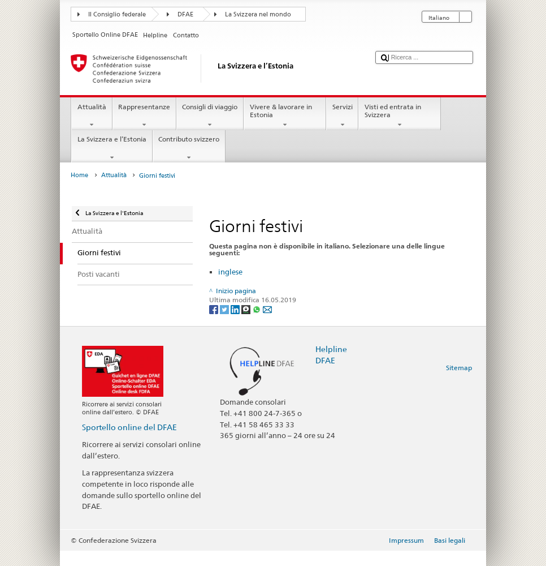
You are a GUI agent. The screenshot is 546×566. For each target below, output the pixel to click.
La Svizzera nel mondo (258, 14)
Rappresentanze (144, 116)
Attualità (91, 116)
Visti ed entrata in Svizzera (399, 116)
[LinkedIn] (236, 309)
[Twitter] (225, 309)
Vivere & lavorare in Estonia (285, 116)
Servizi (342, 116)
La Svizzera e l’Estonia (111, 148)
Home (79, 175)
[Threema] (246, 309)
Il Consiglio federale (117, 14)
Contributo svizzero (189, 148)
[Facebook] (214, 309)
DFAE (185, 14)
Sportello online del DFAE (129, 427)
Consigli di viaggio (210, 116)
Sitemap (459, 367)
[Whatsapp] (257, 309)
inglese (230, 271)
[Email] (267, 309)
